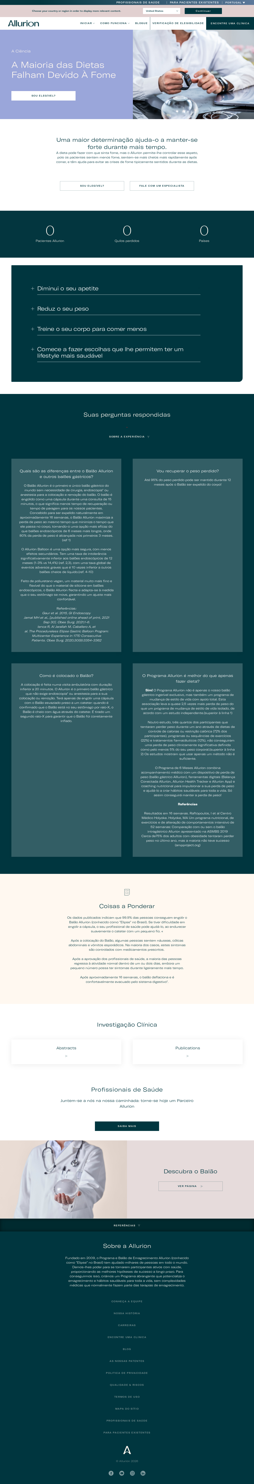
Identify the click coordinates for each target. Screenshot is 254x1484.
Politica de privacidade (127, 1373)
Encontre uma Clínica (230, 23)
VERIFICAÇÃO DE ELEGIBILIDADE (178, 23)
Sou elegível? (44, 95)
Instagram (132, 1473)
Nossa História (127, 1313)
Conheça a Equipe (127, 1301)
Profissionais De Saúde (127, 1420)
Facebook (111, 1473)
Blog (127, 1349)
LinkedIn (142, 1473)
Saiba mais (127, 1126)
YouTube (121, 1473)
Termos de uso (127, 1396)
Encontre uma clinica (127, 1337)
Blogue (141, 23)
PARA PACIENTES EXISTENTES (194, 2)
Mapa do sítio (127, 1408)
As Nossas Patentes (127, 1361)
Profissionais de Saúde (138, 2)
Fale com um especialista (162, 185)
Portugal (233, 2)
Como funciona (113, 23)
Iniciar (86, 23)
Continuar (203, 10)
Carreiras (127, 1325)
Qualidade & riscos (127, 1384)
